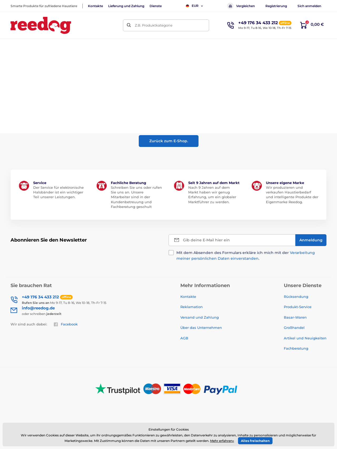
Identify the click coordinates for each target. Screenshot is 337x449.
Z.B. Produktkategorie (153, 25)
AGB (184, 338)
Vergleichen (241, 6)
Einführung (19, 62)
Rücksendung (296, 296)
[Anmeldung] (310, 240)
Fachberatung (296, 348)
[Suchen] (129, 25)
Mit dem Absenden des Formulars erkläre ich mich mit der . (245, 255)
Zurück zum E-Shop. (168, 141)
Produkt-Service (297, 307)
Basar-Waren (295, 317)
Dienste (156, 6)
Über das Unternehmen (201, 327)
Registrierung (276, 6)
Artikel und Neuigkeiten (305, 338)
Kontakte (95, 6)
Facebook (65, 324)
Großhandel (294, 327)
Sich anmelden (309, 6)
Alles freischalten (255, 441)
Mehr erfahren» (222, 441)
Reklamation (191, 307)
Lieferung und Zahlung (126, 6)
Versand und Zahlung (199, 317)
